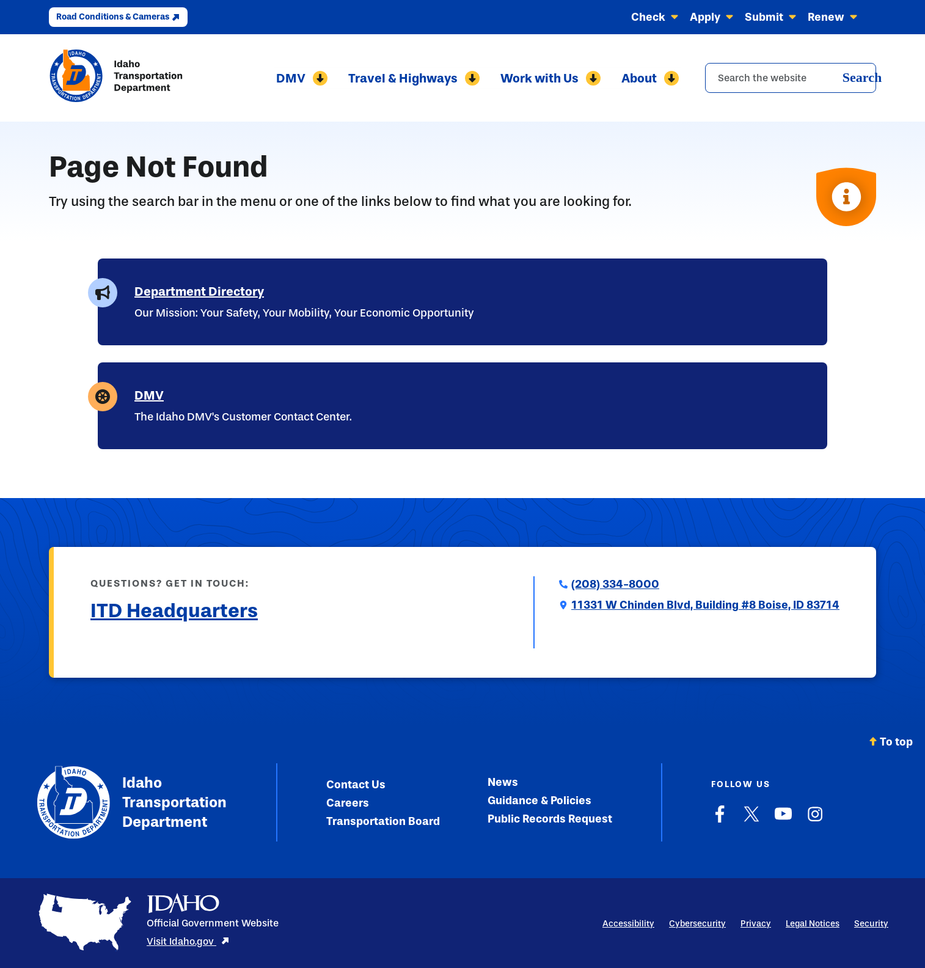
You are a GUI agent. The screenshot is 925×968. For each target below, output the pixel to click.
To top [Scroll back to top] (891, 742)
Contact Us (356, 784)
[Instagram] (815, 820)
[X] (751, 820)
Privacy (755, 924)
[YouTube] (783, 820)
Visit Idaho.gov (188, 941)
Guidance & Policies (539, 800)
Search (862, 77)
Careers (347, 803)
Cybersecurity (697, 924)
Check (655, 17)
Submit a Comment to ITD (154, 640)
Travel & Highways (413, 78)
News (503, 782)
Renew (833, 17)
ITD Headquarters (174, 610)
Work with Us (551, 78)
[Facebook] (719, 820)
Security (871, 924)
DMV (300, 78)
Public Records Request (550, 819)
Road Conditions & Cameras (118, 17)
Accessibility (628, 924)
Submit (771, 17)
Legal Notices (812, 924)
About (652, 78)
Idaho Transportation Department (132, 802)
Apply (712, 17)
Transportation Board (383, 821)
